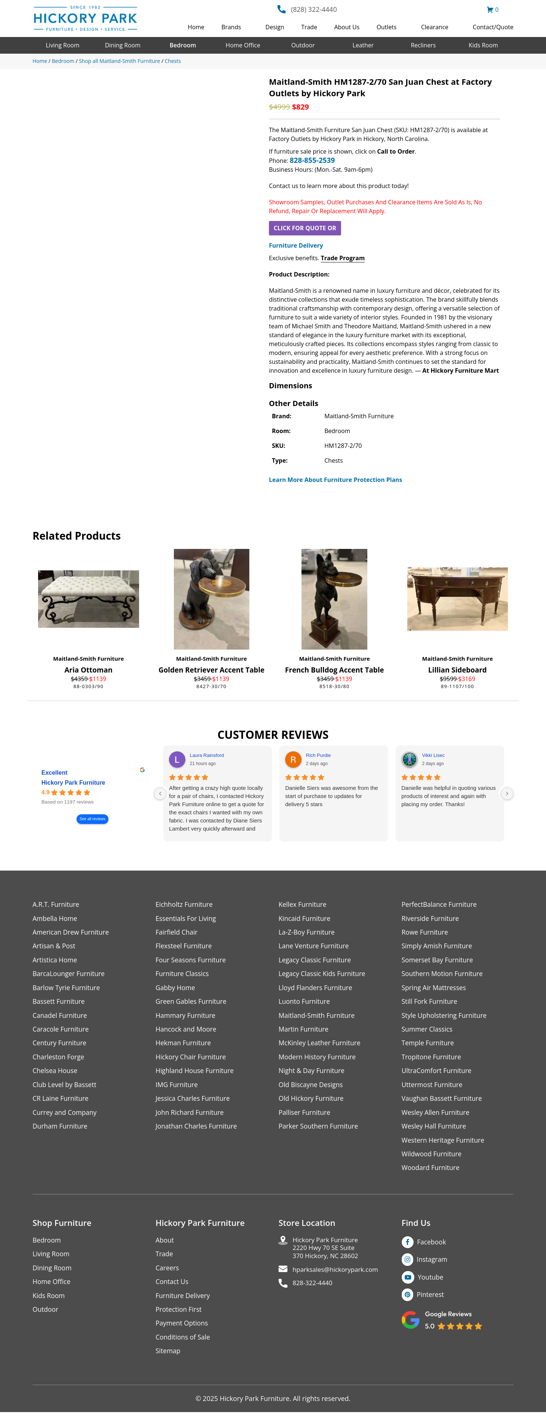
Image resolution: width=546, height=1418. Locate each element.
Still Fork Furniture (430, 1003)
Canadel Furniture (60, 1017)
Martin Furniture (304, 1031)
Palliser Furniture (305, 1115)
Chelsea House (55, 1073)
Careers (168, 1272)
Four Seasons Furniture (192, 960)
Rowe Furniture (425, 932)
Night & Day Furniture (312, 1073)
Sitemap (168, 1356)
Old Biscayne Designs (311, 1087)
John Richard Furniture (191, 1115)
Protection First (179, 1314)
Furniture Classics (183, 975)
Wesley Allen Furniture (436, 1115)
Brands (231, 27)
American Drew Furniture (72, 932)
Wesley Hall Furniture (435, 1129)
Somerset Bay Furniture (438, 960)
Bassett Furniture (59, 1003)
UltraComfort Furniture (437, 1073)
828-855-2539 (312, 160)
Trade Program (343, 258)
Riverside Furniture (431, 918)
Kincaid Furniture (305, 918)
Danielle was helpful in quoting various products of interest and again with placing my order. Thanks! (448, 796)
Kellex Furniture (303, 904)
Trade (309, 27)
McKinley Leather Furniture (321, 1045)
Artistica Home (55, 960)
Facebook (432, 1245)
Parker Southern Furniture (319, 1129)
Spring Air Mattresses (435, 989)
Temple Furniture (428, 1045)
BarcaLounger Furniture (70, 975)
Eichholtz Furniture (185, 904)
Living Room (63, 45)
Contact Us (172, 1286)
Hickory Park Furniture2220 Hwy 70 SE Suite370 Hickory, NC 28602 (328, 1253)
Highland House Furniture (196, 1073)
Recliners (423, 45)
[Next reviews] (507, 793)
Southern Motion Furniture (443, 975)
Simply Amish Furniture (438, 946)
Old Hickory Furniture (312, 1101)
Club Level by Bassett (65, 1087)
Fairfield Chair (177, 932)
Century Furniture (60, 1045)
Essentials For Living (187, 918)
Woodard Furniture (431, 1171)
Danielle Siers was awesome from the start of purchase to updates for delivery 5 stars (331, 796)
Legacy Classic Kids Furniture (323, 975)
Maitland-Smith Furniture (88, 658)
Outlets (387, 27)
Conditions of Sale (184, 1342)
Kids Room (483, 45)
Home (196, 27)
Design (275, 27)
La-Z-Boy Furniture (307, 932)
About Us (347, 27)
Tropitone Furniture (432, 1059)
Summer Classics (428, 1031)
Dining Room (123, 45)
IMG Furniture (177, 1087)
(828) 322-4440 (314, 9)
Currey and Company (65, 1115)
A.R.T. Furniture (56, 904)
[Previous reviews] (160, 793)
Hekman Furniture (184, 1045)
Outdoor (303, 45)
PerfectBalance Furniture (440, 904)
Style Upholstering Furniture (445, 1017)
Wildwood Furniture (432, 1157)
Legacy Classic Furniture (316, 960)
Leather (363, 45)
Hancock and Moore (187, 1031)
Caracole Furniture (61, 1031)
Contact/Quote (493, 27)
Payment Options (182, 1328)
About (165, 1244)
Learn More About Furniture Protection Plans (335, 480)
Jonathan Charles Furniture (197, 1129)
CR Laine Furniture (61, 1101)
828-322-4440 (314, 1289)
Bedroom (183, 45)
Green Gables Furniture (192, 1003)
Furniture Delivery (296, 245)
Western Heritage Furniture (444, 1143)
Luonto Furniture (305, 1003)
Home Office (243, 45)
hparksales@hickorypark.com (338, 1275)
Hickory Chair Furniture (192, 1059)
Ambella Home (55, 918)
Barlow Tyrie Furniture (67, 989)
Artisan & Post (54, 946)
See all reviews (92, 819)
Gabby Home (176, 989)
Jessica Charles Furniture (194, 1101)
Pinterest (431, 1299)
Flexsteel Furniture (184, 946)
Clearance (434, 27)
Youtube (431, 1281)
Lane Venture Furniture (315, 946)
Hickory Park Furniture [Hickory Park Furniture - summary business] (73, 783)
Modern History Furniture (318, 1059)
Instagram (432, 1263)
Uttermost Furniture (433, 1087)
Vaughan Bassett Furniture (443, 1101)
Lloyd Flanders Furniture (316, 989)
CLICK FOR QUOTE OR (305, 228)
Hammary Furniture (186, 1017)
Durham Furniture (61, 1129)
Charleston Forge (59, 1059)
